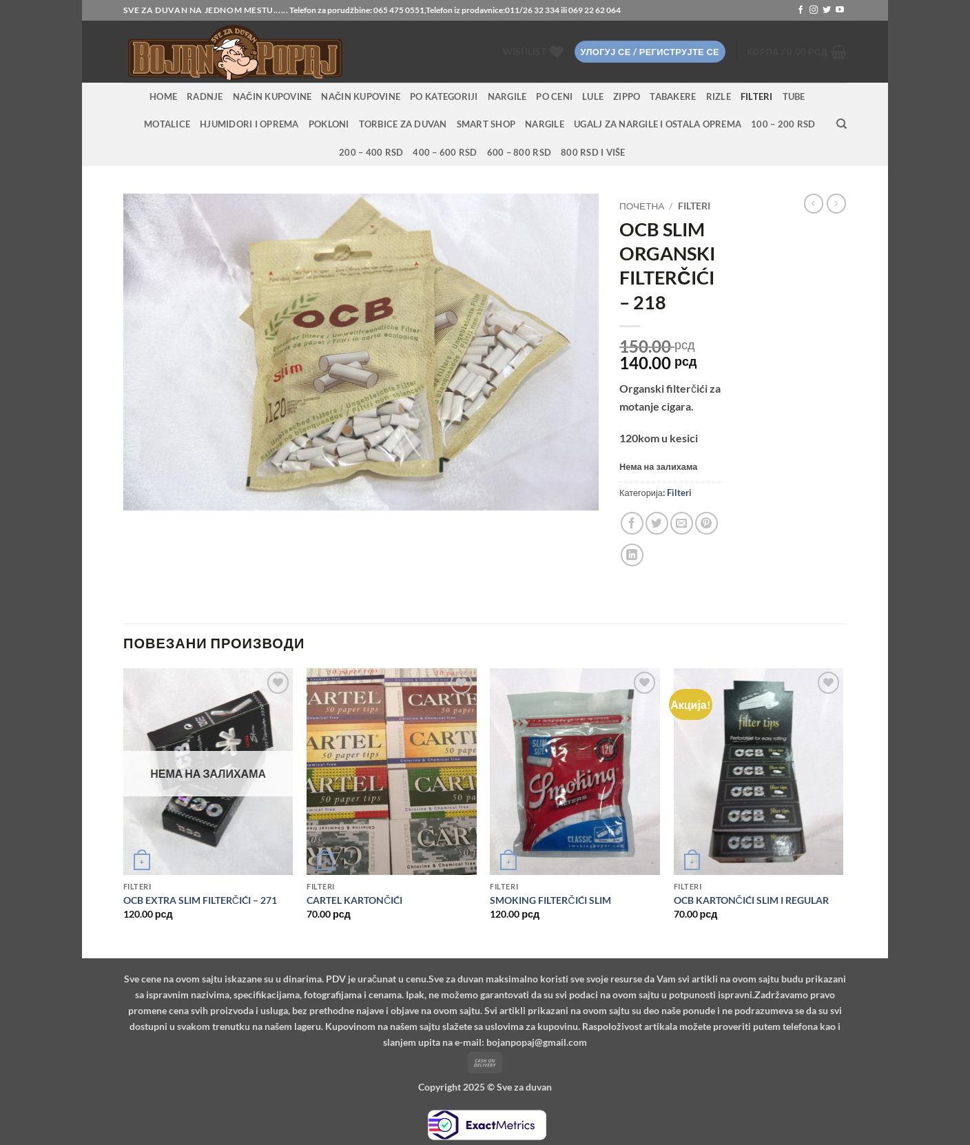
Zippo (626, 96)
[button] (650, 52)
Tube (794, 96)
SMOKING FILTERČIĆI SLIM (550, 900)
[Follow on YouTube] (840, 10)
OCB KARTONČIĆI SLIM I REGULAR (751, 900)
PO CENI (554, 96)
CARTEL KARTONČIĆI (354, 900)
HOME (163, 96)
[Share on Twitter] (657, 523)
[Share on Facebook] (632, 523)
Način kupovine (272, 96)
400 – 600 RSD (445, 152)
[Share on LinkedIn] (632, 555)
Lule (592, 96)
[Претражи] (841, 124)
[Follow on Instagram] (813, 10)
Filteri (757, 96)
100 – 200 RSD (783, 124)
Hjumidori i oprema (249, 124)
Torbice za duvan (403, 124)
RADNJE (205, 96)
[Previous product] (836, 203)
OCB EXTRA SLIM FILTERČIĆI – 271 (200, 900)
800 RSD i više (593, 152)
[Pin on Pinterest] (706, 523)
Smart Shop (486, 124)
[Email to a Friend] (681, 523)
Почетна (641, 206)
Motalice (167, 124)
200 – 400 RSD (371, 152)
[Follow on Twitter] (827, 10)
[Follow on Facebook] (800, 10)
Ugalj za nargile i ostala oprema (657, 124)
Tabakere (673, 96)
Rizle (718, 96)
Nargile (544, 124)
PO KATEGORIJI (443, 96)
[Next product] (813, 203)
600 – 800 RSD (519, 152)
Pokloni (329, 124)
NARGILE (507, 96)
